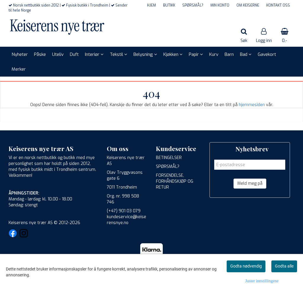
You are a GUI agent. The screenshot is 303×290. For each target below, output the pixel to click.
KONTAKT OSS (278, 5)
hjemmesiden (252, 105)
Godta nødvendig (246, 266)
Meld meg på (249, 183)
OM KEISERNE (247, 5)
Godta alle (284, 266)
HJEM (151, 5)
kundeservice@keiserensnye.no (126, 220)
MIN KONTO (219, 5)
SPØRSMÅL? (192, 5)
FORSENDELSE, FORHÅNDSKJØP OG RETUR (174, 181)
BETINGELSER (169, 158)
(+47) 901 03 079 (124, 211)
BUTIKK (169, 5)
